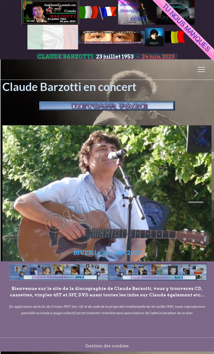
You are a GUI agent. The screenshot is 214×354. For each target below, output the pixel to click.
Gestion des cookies (107, 345)
